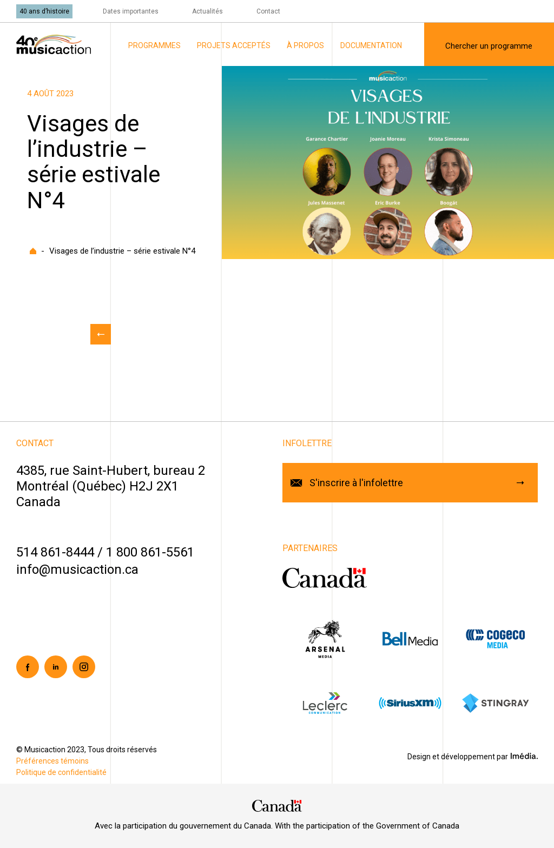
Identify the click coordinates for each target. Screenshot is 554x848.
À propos (305, 45)
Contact (268, 11)
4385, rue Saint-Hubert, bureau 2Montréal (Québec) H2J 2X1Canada (110, 486)
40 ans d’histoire (44, 11)
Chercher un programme (488, 46)
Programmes (154, 45)
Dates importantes (131, 11)
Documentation (371, 45)
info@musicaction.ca (77, 569)
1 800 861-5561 (150, 552)
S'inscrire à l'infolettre (356, 482)
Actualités (207, 11)
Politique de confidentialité (61, 772)
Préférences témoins (52, 761)
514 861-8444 (55, 552)
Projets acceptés (234, 45)
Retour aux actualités (100, 334)
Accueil (33, 251)
